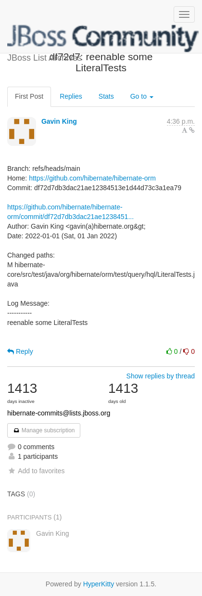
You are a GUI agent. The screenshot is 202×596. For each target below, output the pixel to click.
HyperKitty (98, 584)
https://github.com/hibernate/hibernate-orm (92, 178)
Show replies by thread (160, 376)
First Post (29, 96)
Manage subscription (44, 430)
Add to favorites (35, 471)
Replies (71, 96)
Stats (106, 96)
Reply (20, 351)
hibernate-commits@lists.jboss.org (58, 413)
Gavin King (59, 121)
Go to (141, 96)
